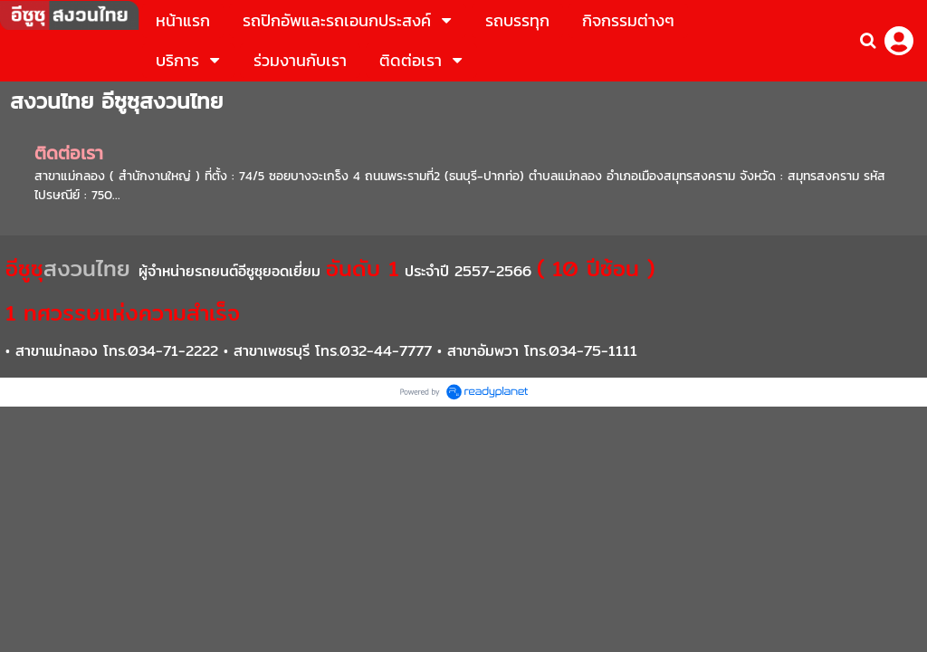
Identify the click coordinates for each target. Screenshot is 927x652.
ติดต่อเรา (68, 153)
